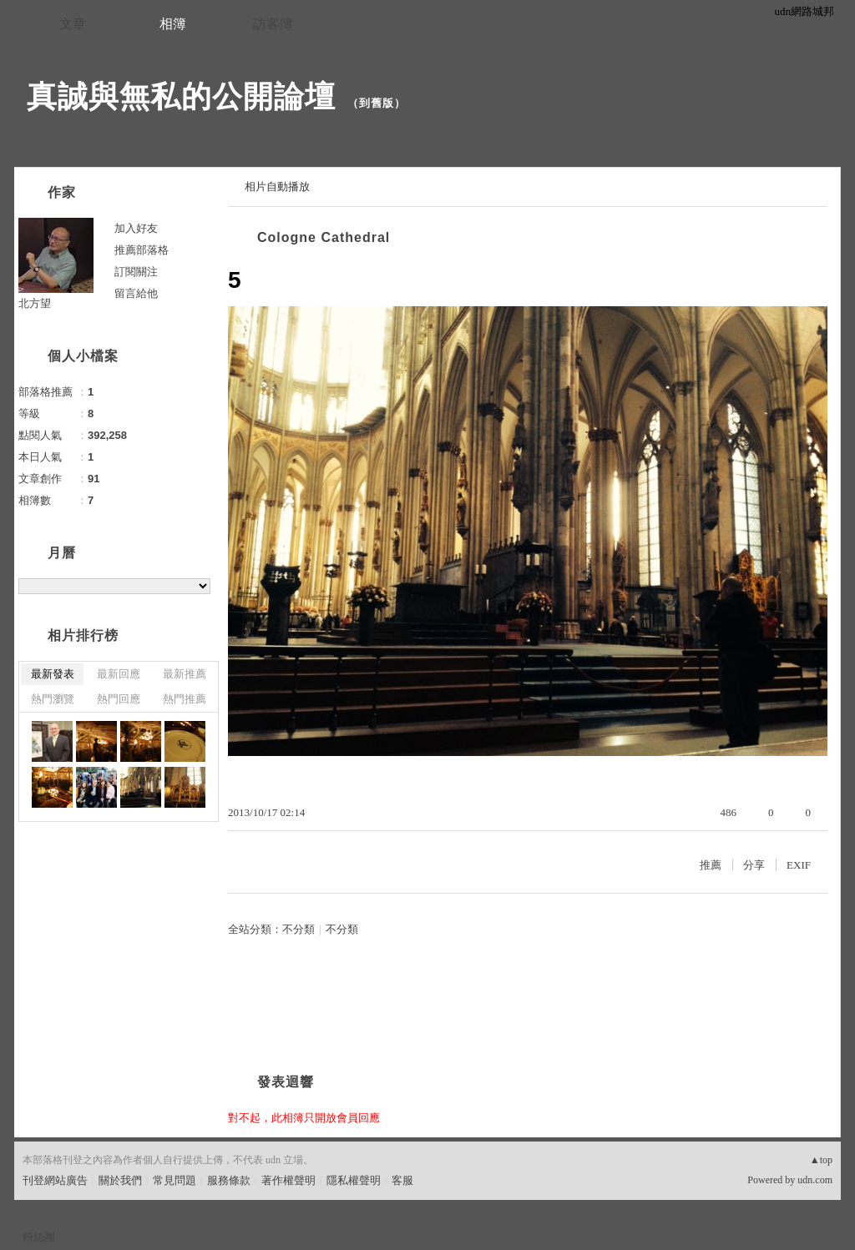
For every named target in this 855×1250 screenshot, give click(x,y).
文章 (72, 24)
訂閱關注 (136, 271)
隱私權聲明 (353, 1180)
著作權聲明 (288, 1180)
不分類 (298, 929)
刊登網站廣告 (55, 1180)
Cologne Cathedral (323, 237)
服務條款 (228, 1180)
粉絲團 (39, 1237)
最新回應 (118, 674)
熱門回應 (118, 699)
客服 (402, 1180)
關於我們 (120, 1180)
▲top (821, 1160)
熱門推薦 (184, 699)
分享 (754, 865)
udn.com (814, 1180)
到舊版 (376, 103)
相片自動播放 (277, 186)
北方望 (34, 303)
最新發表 (52, 674)
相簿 (172, 24)
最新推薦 (184, 674)
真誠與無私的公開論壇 (181, 96)
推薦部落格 (141, 250)
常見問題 (174, 1180)
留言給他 (136, 293)
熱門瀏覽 (52, 699)
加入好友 (136, 228)
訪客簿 (273, 24)
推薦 (710, 865)
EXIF (799, 865)
